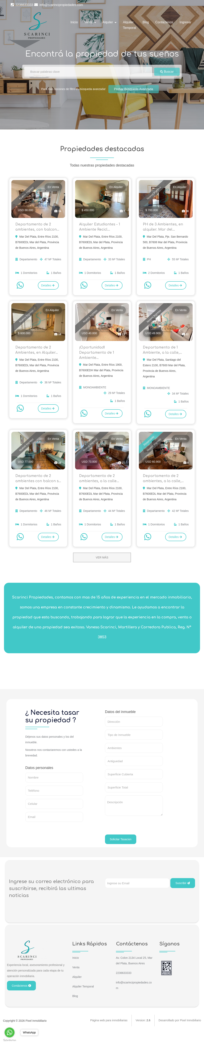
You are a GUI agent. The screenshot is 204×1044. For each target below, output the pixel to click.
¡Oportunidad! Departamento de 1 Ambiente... (97, 355)
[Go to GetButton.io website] (9, 1040)
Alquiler (77, 988)
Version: (143, 1032)
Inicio (74, 22)
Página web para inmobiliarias (109, 1032)
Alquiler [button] (108, 22)
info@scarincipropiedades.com (58, 5)
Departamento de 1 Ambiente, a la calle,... (163, 352)
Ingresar (185, 22)
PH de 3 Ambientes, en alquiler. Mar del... (164, 228)
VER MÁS (102, 568)
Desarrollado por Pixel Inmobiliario (180, 1032)
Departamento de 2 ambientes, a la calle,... (163, 483)
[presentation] (135, 838)
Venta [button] (88, 22)
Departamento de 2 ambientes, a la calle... (99, 483)
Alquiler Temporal (129, 25)
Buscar (167, 71)
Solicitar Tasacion (120, 850)
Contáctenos (164, 22)
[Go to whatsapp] (10, 1032)
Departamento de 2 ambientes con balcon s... (36, 486)
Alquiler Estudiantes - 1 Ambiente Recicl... (100, 228)
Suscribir (183, 894)
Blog (145, 22)
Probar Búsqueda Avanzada (133, 89)
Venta (75, 978)
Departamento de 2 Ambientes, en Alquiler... (37, 352)
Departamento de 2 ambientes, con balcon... (37, 228)
